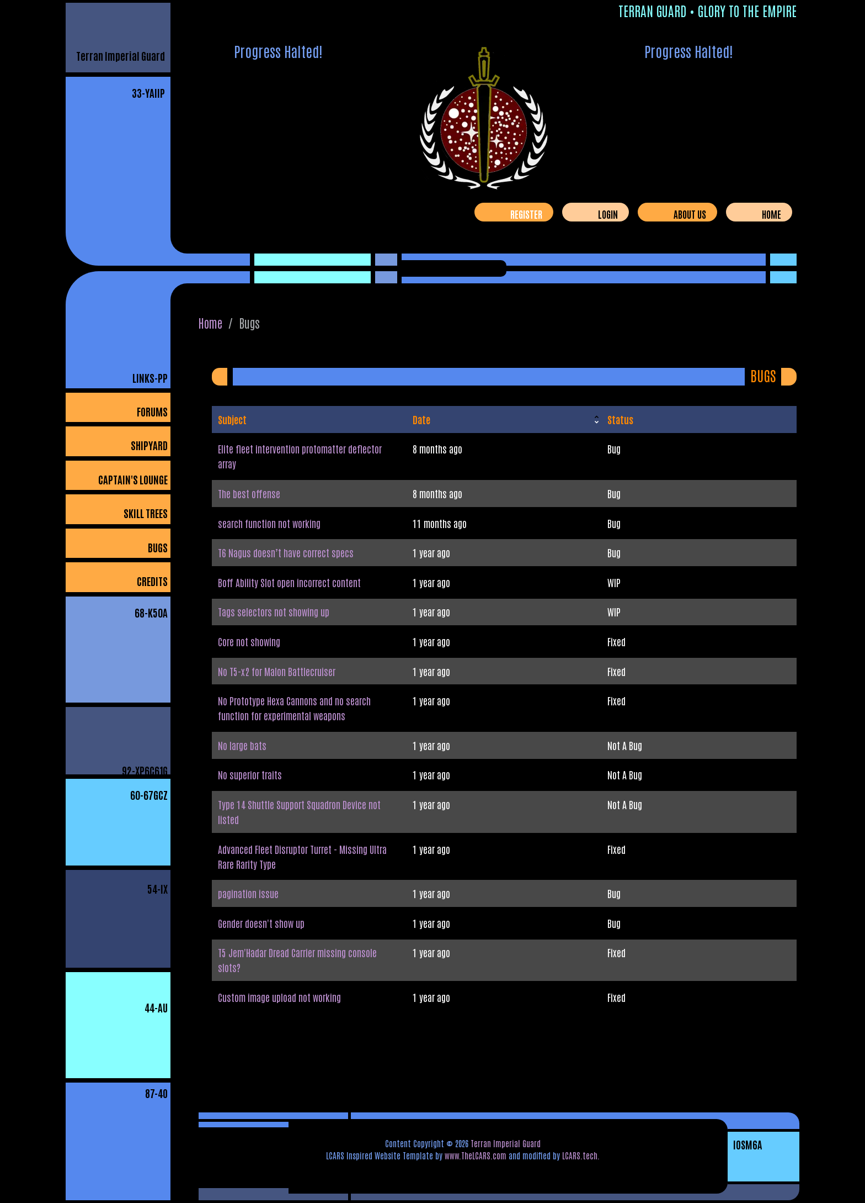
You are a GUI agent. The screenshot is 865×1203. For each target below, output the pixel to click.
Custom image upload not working (279, 997)
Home (771, 214)
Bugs (158, 547)
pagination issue (248, 893)
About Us (690, 214)
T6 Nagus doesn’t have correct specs (286, 552)
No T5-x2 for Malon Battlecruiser (276, 671)
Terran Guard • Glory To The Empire (707, 10)
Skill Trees (146, 513)
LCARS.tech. (581, 1155)
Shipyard (149, 445)
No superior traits (250, 774)
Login (608, 214)
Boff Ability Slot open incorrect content (289, 582)
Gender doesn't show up (261, 923)
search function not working (269, 523)
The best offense (249, 493)
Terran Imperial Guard (120, 55)
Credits (152, 581)
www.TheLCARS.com (475, 1155)
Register (526, 214)
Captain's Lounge (133, 479)
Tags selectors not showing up (273, 611)
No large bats (242, 745)
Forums (152, 411)
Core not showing (249, 641)
